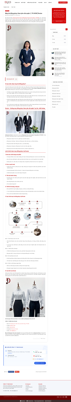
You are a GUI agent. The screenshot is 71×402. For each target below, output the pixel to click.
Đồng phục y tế (55, 104)
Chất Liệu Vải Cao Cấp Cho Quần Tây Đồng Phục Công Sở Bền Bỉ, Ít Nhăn (60, 58)
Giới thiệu (23, 2)
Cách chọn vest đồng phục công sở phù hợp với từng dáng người (60, 74)
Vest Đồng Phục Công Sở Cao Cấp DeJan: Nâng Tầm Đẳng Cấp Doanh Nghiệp (60, 53)
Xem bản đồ (10, 353)
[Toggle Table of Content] (15, 79)
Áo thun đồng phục (56, 85)
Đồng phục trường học (56, 101)
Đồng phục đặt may (32, 2)
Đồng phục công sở (56, 90)
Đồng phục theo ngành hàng (57, 98)
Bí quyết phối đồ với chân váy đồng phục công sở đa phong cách (60, 63)
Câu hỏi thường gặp (29, 390)
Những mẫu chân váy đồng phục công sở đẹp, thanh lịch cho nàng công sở (60, 68)
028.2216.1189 (12, 327)
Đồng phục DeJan (14, 328)
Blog (45, 2)
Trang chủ (17, 2)
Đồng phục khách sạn (56, 93)
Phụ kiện (40, 2)
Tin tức (13, 7)
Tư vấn (53, 42)
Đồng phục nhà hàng (56, 96)
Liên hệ (49, 2)
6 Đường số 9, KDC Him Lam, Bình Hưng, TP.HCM (19, 323)
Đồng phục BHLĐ (55, 88)
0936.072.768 (12, 325)
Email (17, 371)
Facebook (11, 371)
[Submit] (67, 29)
